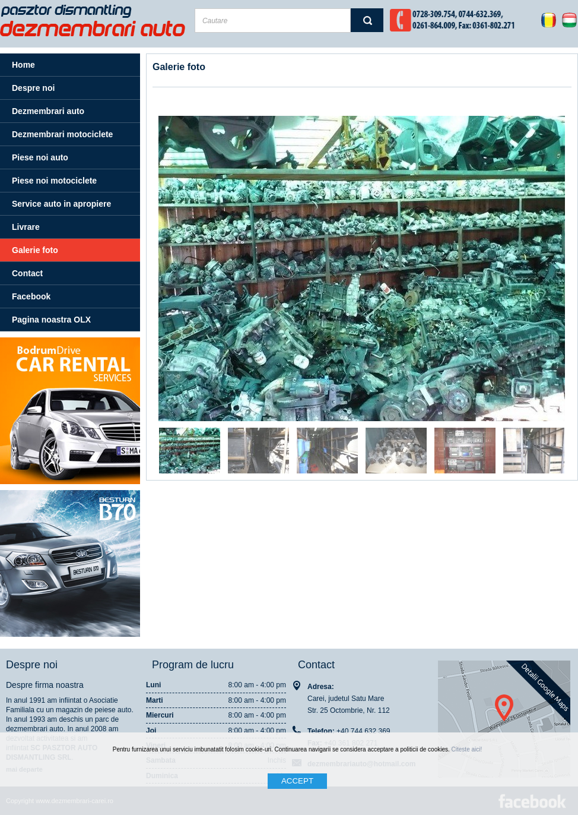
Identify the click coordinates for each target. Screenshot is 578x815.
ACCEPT (297, 780)
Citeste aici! (467, 749)
